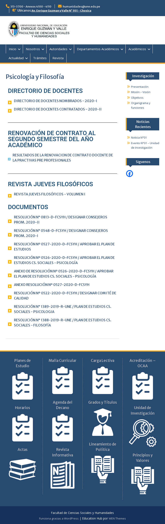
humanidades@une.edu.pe (81, 6)
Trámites (40, 58)
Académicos (137, 49)
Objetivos (137, 98)
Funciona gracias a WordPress (59, 518)
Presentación (139, 87)
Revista (58, 58)
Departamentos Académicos (98, 49)
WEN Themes (117, 518)
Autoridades (58, 49)
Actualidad (16, 58)
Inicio (12, 49)
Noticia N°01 (139, 137)
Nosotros (33, 49)
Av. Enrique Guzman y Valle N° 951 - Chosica (61, 10)
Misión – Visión (140, 92)
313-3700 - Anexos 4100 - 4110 (31, 6)
